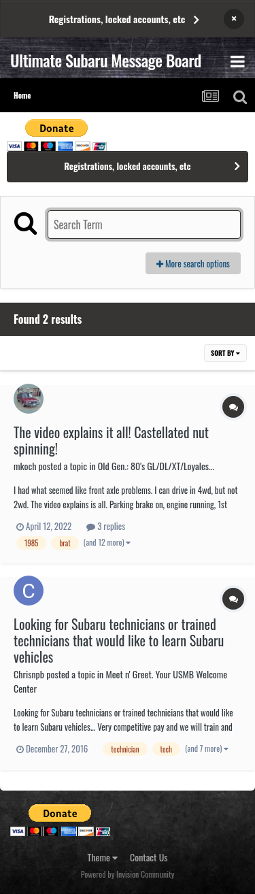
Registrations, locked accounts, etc (117, 19)
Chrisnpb (29, 674)
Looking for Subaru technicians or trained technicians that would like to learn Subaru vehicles (119, 640)
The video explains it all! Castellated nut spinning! (111, 440)
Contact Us (148, 857)
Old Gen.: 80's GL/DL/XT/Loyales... (156, 466)
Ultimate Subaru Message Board (105, 60)
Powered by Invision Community (128, 874)
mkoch (25, 466)
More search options (193, 263)
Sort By (225, 353)
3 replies (105, 526)
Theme (103, 857)
